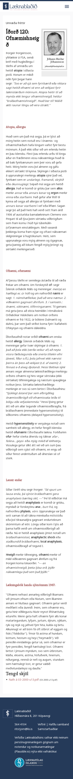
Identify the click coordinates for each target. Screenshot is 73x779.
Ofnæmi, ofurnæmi (18, 271)
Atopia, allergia (16, 127)
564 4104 (20, 724)
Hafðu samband (59, 724)
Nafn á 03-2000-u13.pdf (24, 679)
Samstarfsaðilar (48, 729)
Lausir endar (14, 480)
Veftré (42, 724)
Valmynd (67, 6)
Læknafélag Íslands (29, 762)
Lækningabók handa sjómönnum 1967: (30, 585)
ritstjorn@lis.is (24, 729)
